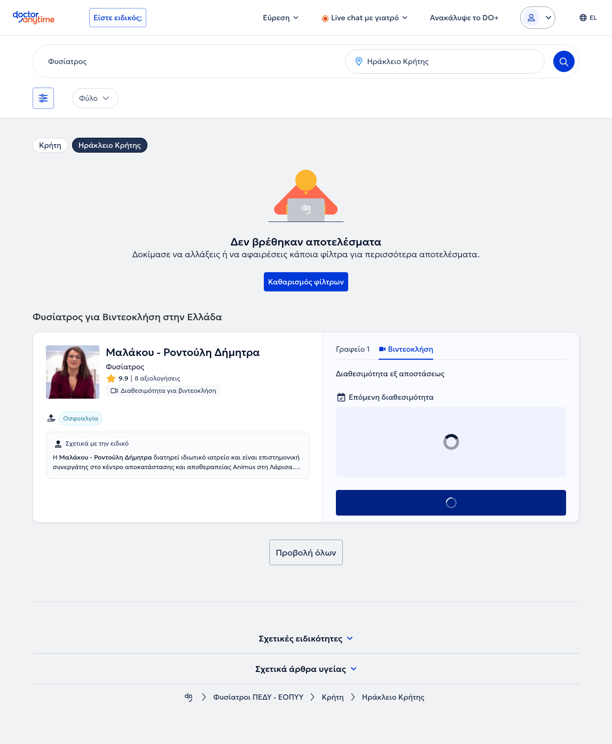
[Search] (564, 61)
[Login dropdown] (537, 17)
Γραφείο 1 (353, 349)
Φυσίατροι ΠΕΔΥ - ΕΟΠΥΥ (258, 697)
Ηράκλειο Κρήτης (110, 145)
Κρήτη (50, 145)
